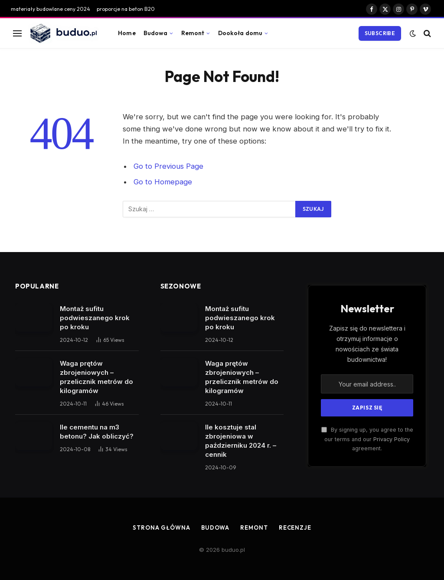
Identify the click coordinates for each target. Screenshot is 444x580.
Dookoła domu (240, 33)
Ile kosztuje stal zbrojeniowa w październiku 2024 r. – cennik (240, 441)
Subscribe (380, 33)
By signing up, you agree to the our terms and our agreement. (367, 439)
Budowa (156, 33)
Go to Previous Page (168, 166)
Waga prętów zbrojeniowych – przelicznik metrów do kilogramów (96, 377)
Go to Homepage (163, 181)
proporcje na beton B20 (126, 9)
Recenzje (295, 527)
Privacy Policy (391, 439)
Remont (193, 33)
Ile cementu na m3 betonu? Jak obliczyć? (97, 431)
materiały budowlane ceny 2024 (50, 9)
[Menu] (17, 33)
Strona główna (161, 527)
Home (127, 33)
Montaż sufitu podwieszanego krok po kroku (95, 318)
